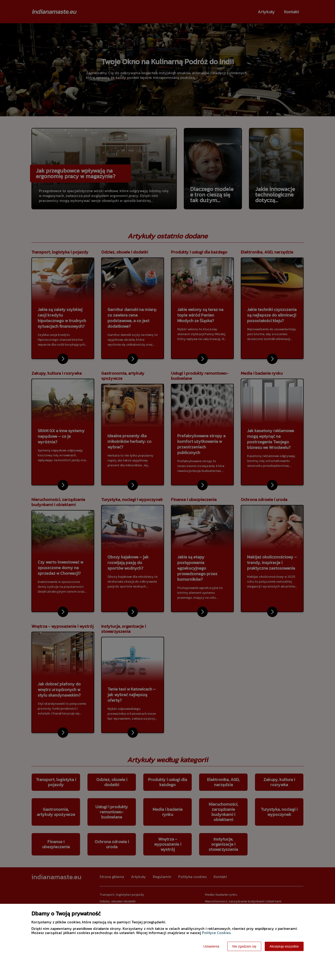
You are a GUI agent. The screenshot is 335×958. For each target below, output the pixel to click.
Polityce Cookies (216, 932)
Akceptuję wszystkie (284, 946)
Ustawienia (211, 946)
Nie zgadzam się (244, 946)
